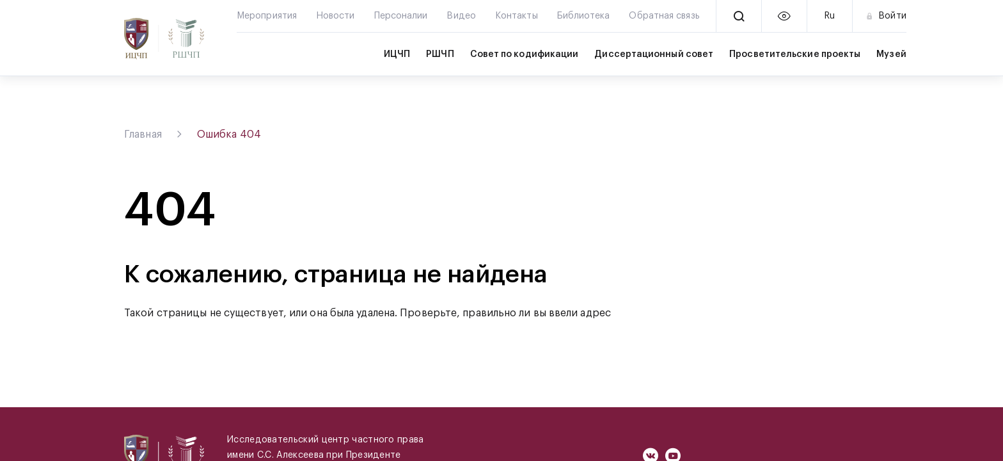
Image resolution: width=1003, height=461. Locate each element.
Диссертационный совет (653, 54)
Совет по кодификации (524, 54)
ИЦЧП (397, 54)
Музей (891, 54)
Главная (143, 134)
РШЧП (440, 54)
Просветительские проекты (794, 54)
